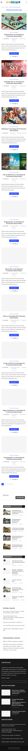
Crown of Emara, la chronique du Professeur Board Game (14, 364)
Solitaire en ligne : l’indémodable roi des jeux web (12, 741)
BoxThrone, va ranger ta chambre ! (18, 597)
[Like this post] (10, 56)
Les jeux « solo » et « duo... (17, 580)
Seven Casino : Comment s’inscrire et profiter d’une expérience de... (19, 692)
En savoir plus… (13, 675)
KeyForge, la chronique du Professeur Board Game (14, 129)
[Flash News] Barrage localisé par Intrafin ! (17, 545)
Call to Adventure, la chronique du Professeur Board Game (14, 175)
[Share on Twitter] (14, 56)
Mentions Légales (5, 678)
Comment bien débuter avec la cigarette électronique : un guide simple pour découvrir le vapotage (13, 617)
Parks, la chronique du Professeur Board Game (14, 317)
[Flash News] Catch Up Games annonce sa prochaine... (17, 538)
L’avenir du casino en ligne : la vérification (12, 622)
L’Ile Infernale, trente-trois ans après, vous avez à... (18, 562)
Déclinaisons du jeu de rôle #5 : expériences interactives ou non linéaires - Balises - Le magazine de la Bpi (13, 646)
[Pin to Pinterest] (15, 56)
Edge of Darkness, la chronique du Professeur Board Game (14, 411)
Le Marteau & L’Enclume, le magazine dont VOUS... (18, 529)
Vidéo (7, 7)
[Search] (26, 2)
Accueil (3, 7)
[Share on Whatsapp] (17, 56)
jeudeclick (6, 38)
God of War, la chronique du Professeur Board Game (14, 270)
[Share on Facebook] (12, 56)
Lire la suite (14, 53)
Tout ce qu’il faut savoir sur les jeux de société (14, 625)
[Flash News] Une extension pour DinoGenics (16, 521)
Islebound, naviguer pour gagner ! (16, 641)
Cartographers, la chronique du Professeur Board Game (14, 458)
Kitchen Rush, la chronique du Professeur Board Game (14, 35)
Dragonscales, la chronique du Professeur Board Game (14, 222)
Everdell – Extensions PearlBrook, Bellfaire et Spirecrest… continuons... (18, 571)
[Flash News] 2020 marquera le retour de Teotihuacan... (17, 512)
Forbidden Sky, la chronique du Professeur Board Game (14, 82)
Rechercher (6, 495)
